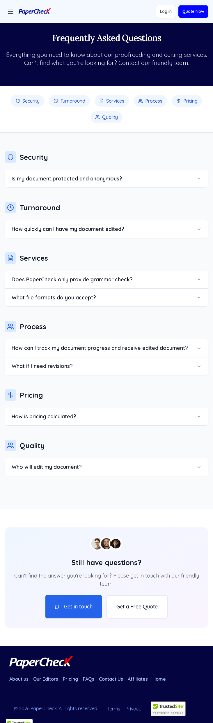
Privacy (133, 709)
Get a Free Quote (137, 606)
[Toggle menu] (10, 11)
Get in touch (74, 606)
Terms (113, 709)
